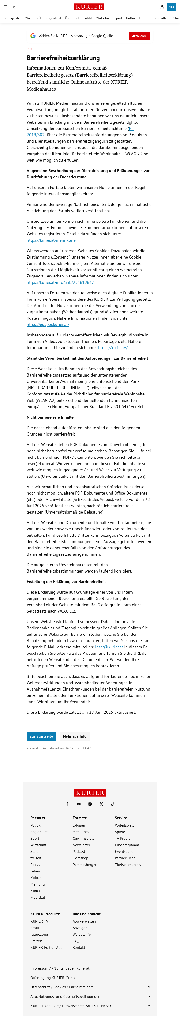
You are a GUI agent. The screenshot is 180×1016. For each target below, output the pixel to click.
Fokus (35, 864)
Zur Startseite (41, 736)
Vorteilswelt (124, 825)
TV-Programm (126, 838)
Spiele (120, 831)
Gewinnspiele (83, 838)
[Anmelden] (162, 7)
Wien (29, 18)
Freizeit (144, 18)
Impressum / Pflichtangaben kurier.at (59, 968)
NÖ (38, 18)
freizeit (35, 858)
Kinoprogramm (127, 844)
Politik (88, 18)
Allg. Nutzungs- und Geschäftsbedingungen (65, 996)
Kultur (130, 18)
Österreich (72, 18)
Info (29, 49)
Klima (35, 890)
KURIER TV (39, 921)
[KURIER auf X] (101, 804)
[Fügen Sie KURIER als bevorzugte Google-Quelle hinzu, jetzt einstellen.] (90, 36)
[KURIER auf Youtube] (78, 804)
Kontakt (79, 947)
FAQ (76, 940)
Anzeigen (80, 927)
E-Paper (79, 825)
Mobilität (37, 897)
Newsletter (81, 844)
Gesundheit (161, 18)
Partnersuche (125, 858)
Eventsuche (124, 851)
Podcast (79, 851)
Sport (118, 18)
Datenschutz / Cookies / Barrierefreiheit (61, 987)
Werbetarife (82, 934)
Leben (35, 871)
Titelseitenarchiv (128, 864)
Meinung (37, 884)
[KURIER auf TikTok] (112, 804)
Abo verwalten (84, 921)
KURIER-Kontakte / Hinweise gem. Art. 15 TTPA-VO (70, 1005)
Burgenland (53, 18)
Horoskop (80, 858)
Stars (34, 851)
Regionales (39, 831)
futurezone (39, 934)
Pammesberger (84, 864)
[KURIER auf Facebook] (67, 804)
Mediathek (81, 831)
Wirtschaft (103, 18)
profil (34, 927)
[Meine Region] (14, 7)
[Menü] (5, 7)
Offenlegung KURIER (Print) (52, 977)
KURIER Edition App (46, 947)
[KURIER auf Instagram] (90, 804)
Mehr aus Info (74, 736)
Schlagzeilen (13, 18)
